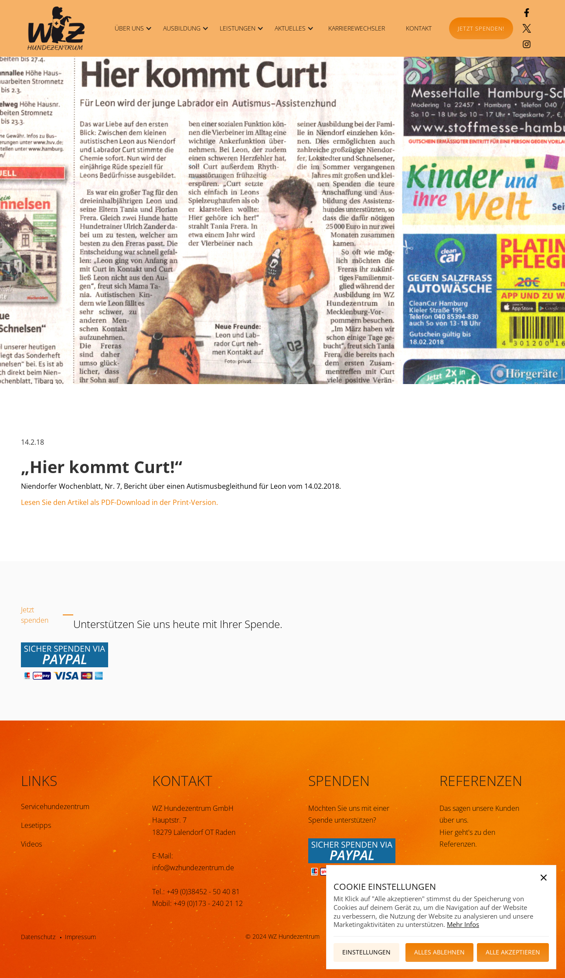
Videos (31, 844)
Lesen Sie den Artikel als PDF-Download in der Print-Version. (119, 502)
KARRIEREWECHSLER (356, 28)
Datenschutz (38, 937)
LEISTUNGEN (237, 28)
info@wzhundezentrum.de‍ (193, 867)
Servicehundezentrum (55, 806)
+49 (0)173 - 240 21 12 (208, 903)
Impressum (80, 937)
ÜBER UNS (129, 28)
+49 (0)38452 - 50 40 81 (203, 891)
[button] (131, 28)
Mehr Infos (463, 924)
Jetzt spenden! (481, 28)
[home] (56, 28)
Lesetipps (36, 825)
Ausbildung (182, 28)
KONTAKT (419, 28)
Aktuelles (290, 28)
